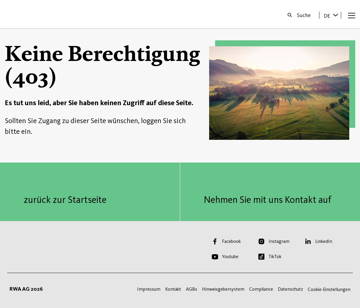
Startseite (24, 14)
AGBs (191, 289)
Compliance (261, 289)
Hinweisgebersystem (223, 289)
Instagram (279, 241)
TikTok (275, 256)
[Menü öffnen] (351, 15)
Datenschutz (290, 289)
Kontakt (173, 289)
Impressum (148, 289)
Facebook (231, 241)
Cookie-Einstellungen (329, 289)
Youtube (230, 256)
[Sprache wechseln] (335, 15)
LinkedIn (323, 241)
